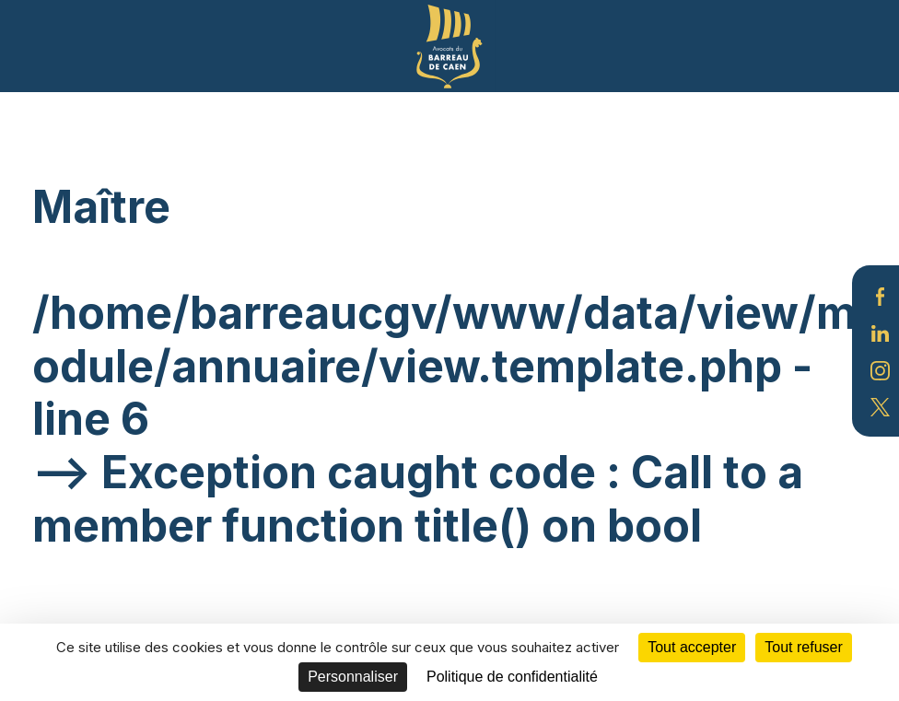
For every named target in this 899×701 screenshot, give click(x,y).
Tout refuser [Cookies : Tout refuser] (803, 647)
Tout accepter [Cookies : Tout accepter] (692, 647)
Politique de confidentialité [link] (512, 676)
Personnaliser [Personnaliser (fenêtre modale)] (353, 676)
